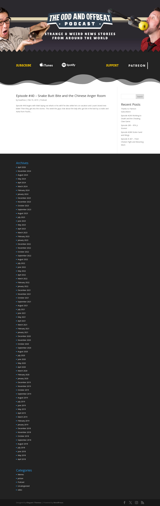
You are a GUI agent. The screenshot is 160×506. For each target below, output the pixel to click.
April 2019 (22, 413)
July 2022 (21, 263)
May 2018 (22, 455)
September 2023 (24, 209)
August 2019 (23, 397)
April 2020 (22, 367)
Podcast (43, 100)
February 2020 (23, 374)
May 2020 (22, 363)
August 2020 (23, 351)
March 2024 (22, 186)
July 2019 (21, 401)
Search (140, 96)
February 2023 (23, 236)
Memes (21, 474)
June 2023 (22, 221)
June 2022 (22, 267)
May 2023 (22, 225)
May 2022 (22, 271)
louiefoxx (22, 100)
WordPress (58, 502)
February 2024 (23, 190)
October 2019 (23, 390)
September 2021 (24, 301)
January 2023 (23, 240)
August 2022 (23, 259)
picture (20, 478)
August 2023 (23, 213)
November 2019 (24, 386)
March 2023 (22, 232)
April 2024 (22, 182)
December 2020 (24, 336)
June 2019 (22, 405)
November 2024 (24, 171)
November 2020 (24, 340)
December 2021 (24, 290)
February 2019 (23, 421)
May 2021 (22, 317)
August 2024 (23, 175)
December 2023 (24, 198)
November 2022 (24, 248)
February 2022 (23, 282)
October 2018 (23, 436)
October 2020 (23, 344)
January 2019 (23, 424)
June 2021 (22, 313)
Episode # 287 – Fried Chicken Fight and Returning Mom (132, 142)
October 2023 (23, 205)
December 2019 (24, 382)
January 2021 (23, 332)
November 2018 (24, 432)
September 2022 (24, 255)
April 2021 (22, 321)
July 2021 (21, 309)
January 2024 (23, 194)
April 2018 (22, 459)
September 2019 (24, 394)
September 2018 (24, 440)
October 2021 (23, 298)
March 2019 (22, 417)
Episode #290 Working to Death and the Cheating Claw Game (131, 118)
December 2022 (24, 244)
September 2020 (24, 348)
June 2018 (22, 451)
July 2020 (21, 355)
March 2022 (22, 278)
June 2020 (22, 359)
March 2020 (22, 371)
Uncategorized (24, 486)
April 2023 (22, 228)
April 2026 (22, 167)
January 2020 (23, 378)
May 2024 (22, 179)
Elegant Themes (33, 502)
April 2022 (22, 275)
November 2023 (24, 202)
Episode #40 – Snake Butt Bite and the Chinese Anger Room (61, 95)
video (20, 490)
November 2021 (24, 294)
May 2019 (22, 409)
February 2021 (23, 328)
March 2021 (22, 325)
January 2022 (23, 286)
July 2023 (21, 217)
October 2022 (23, 252)
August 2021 (23, 305)
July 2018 (21, 447)
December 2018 (24, 428)
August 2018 (23, 444)
